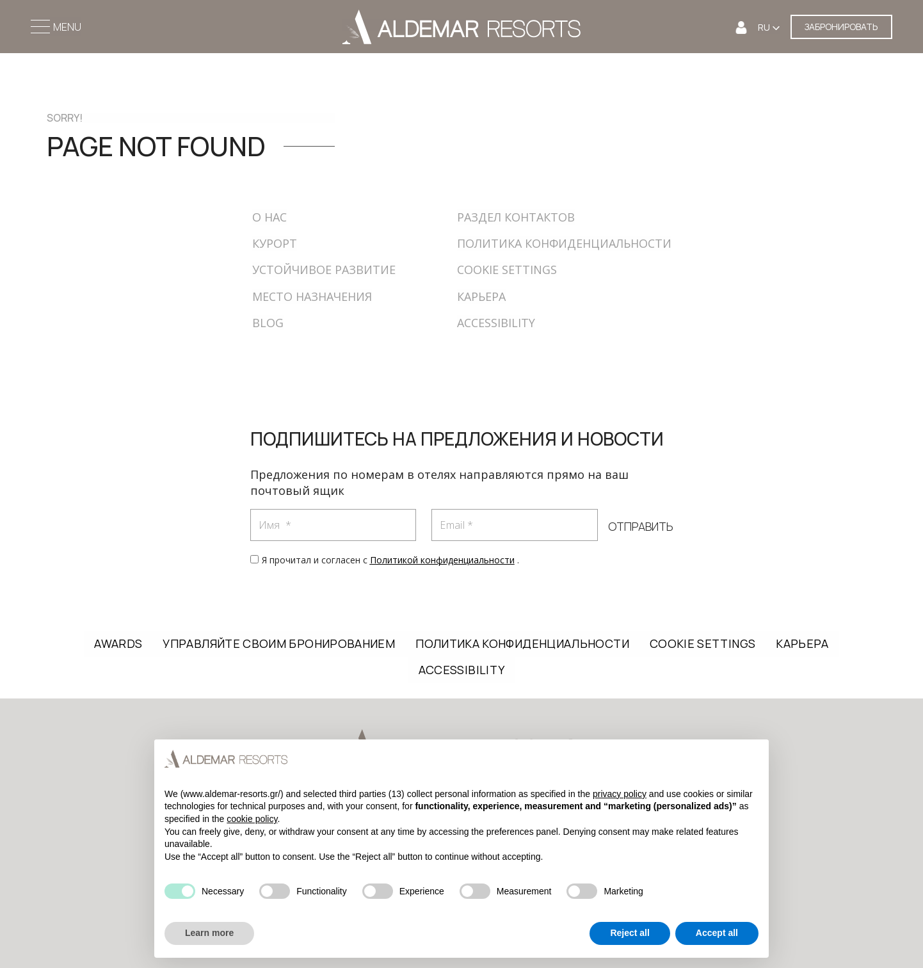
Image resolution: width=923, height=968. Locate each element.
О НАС (269, 217)
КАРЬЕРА (481, 296)
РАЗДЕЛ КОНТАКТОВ (516, 217)
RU (765, 27)
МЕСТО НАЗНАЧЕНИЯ (312, 296)
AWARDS (118, 643)
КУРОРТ (274, 243)
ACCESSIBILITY (496, 322)
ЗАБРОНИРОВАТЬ (841, 26)
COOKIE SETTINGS (507, 269)
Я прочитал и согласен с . (390, 560)
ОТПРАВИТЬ (640, 527)
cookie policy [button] (252, 819)
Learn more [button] (209, 933)
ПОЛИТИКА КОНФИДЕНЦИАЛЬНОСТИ (564, 243)
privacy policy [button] (619, 794)
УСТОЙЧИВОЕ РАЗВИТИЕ (324, 269)
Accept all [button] (717, 933)
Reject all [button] (629, 933)
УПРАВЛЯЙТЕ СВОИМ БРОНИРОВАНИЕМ (279, 643)
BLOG (268, 322)
